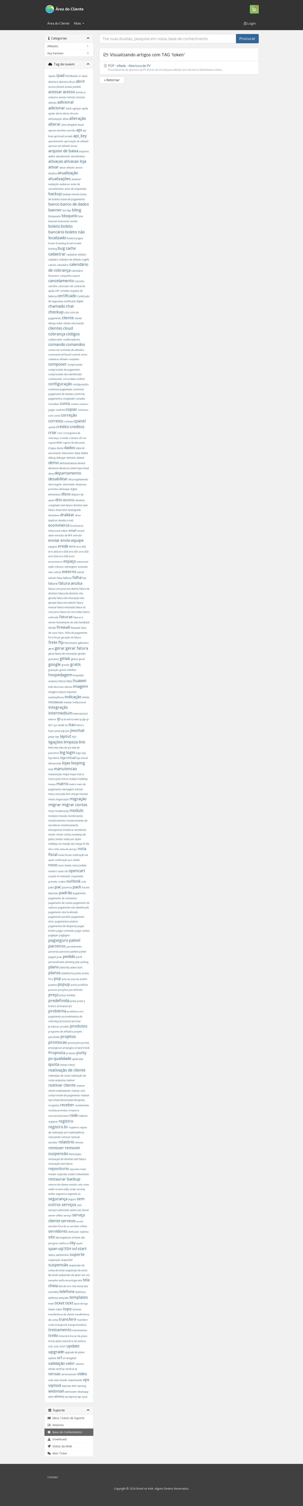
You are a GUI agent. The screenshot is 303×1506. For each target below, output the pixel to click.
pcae (59, 957)
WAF (74, 1386)
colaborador (55, 339)
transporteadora (77, 1325)
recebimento (82, 1105)
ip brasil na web (70, 719)
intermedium (60, 713)
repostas (74, 1169)
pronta (85, 1042)
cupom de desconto (74, 442)
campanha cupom (70, 275)
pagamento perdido (59, 916)
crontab (64, 438)
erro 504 (53, 556)
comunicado (55, 379)
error (72, 556)
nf (84, 843)
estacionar (83, 561)
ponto (78, 973)
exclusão (83, 566)
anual (81, 124)
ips (55, 725)
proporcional (82, 1047)
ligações (55, 742)
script (73, 1189)
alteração (77, 118)
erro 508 (63, 556)
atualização (68, 172)
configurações (81, 384)
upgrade (56, 1351)
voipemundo (75, 1380)
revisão (73, 1184)
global (74, 659)
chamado (56, 306)
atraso (79, 167)
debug (51, 457)
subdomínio (62, 1255)
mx (60, 843)
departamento (67, 473)
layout (65, 736)
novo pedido (79, 865)
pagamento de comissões (62, 898)
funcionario (71, 643)
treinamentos (79, 1330)
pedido (69, 956)
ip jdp (82, 719)
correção (69, 415)
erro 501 (73, 551)
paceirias (67, 887)
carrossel (63, 286)
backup (55, 193)
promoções (74, 1042)
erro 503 (84, 551)
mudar (59, 839)
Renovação (75, 1154)
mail (50, 769)
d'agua (52, 448)
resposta (62, 1174)
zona (84, 1396)
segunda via (74, 1194)
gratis (75, 664)
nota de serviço (68, 849)
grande (65, 665)
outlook (73, 881)
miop (51, 811)
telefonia (53, 1297)
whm (51, 1396)
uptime (52, 1358)
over (83, 881)
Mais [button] (78, 23)
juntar (51, 736)
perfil (79, 957)
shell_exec (73, 1231)
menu (51, 794)
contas (74, 404)
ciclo (66, 312)
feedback (84, 622)
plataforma (67, 973)
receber (67, 1104)
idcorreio (59, 687)
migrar (54, 804)
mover (51, 834)
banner (55, 210)
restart (71, 1174)
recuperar (73, 1110)
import (62, 692)
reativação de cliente (66, 1070)
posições (63, 990)
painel (74, 940)
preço (53, 994)
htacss (62, 681)
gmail (82, 659)
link (82, 742)
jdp (63, 731)
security (81, 1189)
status (51, 1255)
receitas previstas (58, 1110)
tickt (69, 1303)
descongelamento (78, 479)
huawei (79, 680)
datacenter (68, 453)
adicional (65, 102)
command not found (59, 354)
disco (66, 494)
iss (66, 725)
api (79, 130)
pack (77, 886)
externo (69, 571)
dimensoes (54, 494)
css (84, 438)
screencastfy (62, 1189)
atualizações (59, 178)
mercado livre (63, 794)
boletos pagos (75, 238)
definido (71, 457)
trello (53, 1335)
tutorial (67, 1341)
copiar (71, 409)
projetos (68, 1036)
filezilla (52, 627)
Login (250, 23)
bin (64, 210)
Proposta (56, 1052)
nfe (87, 843)
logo (78, 753)
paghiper (53, 935)
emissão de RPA (63, 535)
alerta (59, 113)
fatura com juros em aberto (63, 588)
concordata (69, 379)
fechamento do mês (67, 622)
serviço (67, 1215)
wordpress (71, 1396)
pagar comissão (65, 930)
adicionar (56, 108)
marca (80, 774)
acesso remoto (67, 97)
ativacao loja (75, 161)
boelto (74, 221)
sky (73, 1242)
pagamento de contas (60, 903)
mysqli (66, 843)
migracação (62, 799)
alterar (54, 124)
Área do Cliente (58, 23)
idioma (68, 687)
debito (84, 453)
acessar (55, 91)
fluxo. (61, 632)
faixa (59, 578)
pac (58, 886)
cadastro (53, 259)
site (51, 1237)
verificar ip (71, 1369)
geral (51, 648)
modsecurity (62, 811)
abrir (80, 81)
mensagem (68, 789)
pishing (84, 962)
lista (56, 747)
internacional (80, 713)
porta (74, 984)
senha (73, 1210)
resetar (52, 1174)
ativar (53, 167)
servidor (80, 1221)
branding (61, 243)
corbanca (83, 410)
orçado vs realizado (59, 876)
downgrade (74, 510)
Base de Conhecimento (64, 1432)
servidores (57, 1231)
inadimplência (56, 697)
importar (72, 692)
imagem (80, 686)
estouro (59, 566)
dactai (60, 448)
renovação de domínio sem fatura (67, 1159)
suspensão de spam (70, 1275)
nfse (56, 849)
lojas (66, 762)
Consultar (53, 404)
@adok (74, 76)
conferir (80, 379)
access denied (56, 86)
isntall (61, 725)
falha (77, 577)
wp (79, 1396)
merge (74, 794)
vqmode (66, 1386)
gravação (53, 670)
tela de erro (65, 1286)
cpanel (80, 420)
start (82, 1248)
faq (84, 578)
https (69, 681)
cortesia (68, 421)
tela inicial (77, 1286)
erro (72, 546)
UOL (50, 1346)
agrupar (76, 108)
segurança (57, 1198)
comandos (75, 344)
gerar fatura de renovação (62, 653)
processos (65, 1021)
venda (51, 1369)
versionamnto (69, 1374)
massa (51, 784)
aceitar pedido (73, 86)
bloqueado (54, 216)
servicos (68, 1220)
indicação (73, 696)
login (70, 752)
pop (57, 978)
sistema (84, 1231)
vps (86, 1379)
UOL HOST (60, 1346)
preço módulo (67, 995)
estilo (51, 566)
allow (65, 119)
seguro (72, 1199)
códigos (73, 334)
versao (54, 1373)
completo (74, 359)
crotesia (73, 438)
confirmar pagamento (60, 389)
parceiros (57, 946)
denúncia (53, 468)
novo (52, 864)
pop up (66, 979)
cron (59, 433)
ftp (61, 642)
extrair (80, 572)
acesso (69, 91)
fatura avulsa (70, 583)
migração (78, 798)
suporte (77, 1254)
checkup (56, 312)
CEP (57, 291)
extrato (52, 578)
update (72, 1346)
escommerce (55, 561)
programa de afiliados (60, 1031)
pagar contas (82, 930)
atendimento (63, 156)
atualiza (52, 173)
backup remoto (71, 194)
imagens (53, 692)
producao (53, 1026)
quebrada (77, 1059)
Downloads (57, 1439)
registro (66, 1121)
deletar (80, 457)
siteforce (64, 1243)
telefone (67, 1291)
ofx (66, 871)
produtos (78, 1026)
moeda (63, 816)
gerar (60, 648)
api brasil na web (63, 136)
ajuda (85, 108)
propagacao (55, 1047)
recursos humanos (58, 1115)
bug (61, 248)
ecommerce (59, 525)
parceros (65, 951)
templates (78, 1297)
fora (50, 637)
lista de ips (65, 747)
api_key (80, 135)
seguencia (61, 1194)
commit (76, 354)
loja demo (54, 758)
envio (65, 540)
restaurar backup (64, 1179)
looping (78, 762)
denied (81, 463)
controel (60, 410)
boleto (54, 226)
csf (80, 438)
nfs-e (51, 849)
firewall (63, 627)
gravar (62, 670)
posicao (52, 990)
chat (70, 306)
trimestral (64, 1336)
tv (72, 1341)
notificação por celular (67, 860)
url (59, 1357)
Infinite (85, 697)
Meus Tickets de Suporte (65, 1418)
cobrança (56, 334)
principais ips (64, 1006)
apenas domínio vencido (62, 130)
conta (65, 403)
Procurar (247, 38)
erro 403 (81, 546)
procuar (76, 1021)
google (54, 664)
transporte (61, 1325)
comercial (53, 350)
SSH (67, 1248)
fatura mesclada (66, 607)
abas (84, 76)
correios (55, 420)
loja (84, 753)
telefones (80, 1292)
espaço (69, 561)
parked (74, 951)
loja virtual (68, 758)
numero (52, 871)
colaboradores (71, 339)
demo (53, 462)
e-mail (69, 520)
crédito (62, 426)
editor (64, 530)
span (52, 1248)
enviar (54, 540)
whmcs (59, 1396)
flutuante (75, 627)
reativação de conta (59, 1075)
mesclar (83, 794)
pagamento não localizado (63, 912)
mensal (79, 789)
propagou (68, 1047)
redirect (83, 1115)
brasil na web (74, 243)
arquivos (84, 151)
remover (56, 1147)
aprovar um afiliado (59, 146)
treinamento (59, 1329)
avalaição (53, 184)
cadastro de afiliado (70, 259)
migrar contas (74, 804)
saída (51, 1189)
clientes (55, 328)
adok (68, 108)
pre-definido (76, 990)
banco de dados (74, 204)
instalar (68, 702)
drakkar (67, 514)
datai (77, 453)
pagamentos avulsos (66, 921)
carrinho (53, 286)
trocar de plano (78, 1336)
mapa (66, 774)
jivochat (77, 730)
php (77, 962)
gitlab (65, 658)
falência (67, 578)
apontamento (55, 141)
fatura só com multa (71, 612)
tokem (51, 1309)
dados (69, 447)
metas (51, 799)
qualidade (62, 1058)
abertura (53, 81)
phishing (69, 962)
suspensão (58, 1264)
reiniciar (65, 1137)
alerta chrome (70, 113)
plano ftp (65, 967)
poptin (83, 979)
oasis (61, 871)
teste (51, 1303)
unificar (82, 1341)
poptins (52, 984)
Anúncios (55, 1425)
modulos (53, 816)
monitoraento (75, 816)
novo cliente (64, 865)
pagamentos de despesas (62, 926)
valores (80, 1364)
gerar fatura (77, 648)
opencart (77, 870)
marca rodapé (69, 779)
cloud (68, 328)
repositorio (58, 1168)
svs (87, 1275)
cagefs (85, 259)
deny (51, 473)
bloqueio (69, 215)
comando (56, 344)
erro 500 (63, 551)
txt (75, 1341)
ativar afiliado (67, 167)
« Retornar (112, 80)
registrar (53, 1121)
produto (64, 1026)
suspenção (54, 1260)
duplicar (52, 520)
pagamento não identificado (73, 907)
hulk (50, 687)
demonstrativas (68, 463)
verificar (60, 1369)
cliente (68, 317)
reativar (70, 1080)
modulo (76, 810)
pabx (51, 887)
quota (53, 1064)
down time (61, 510)
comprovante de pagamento (64, 369)
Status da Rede (59, 1446)
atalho (51, 156)
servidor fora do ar (58, 1226)
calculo (52, 265)
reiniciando (54, 1137)
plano (53, 966)
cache (71, 248)
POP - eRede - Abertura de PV (179, 68)
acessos (80, 97)
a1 (79, 76)
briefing (52, 248)
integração (58, 707)
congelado (69, 398)
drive (78, 515)
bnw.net (52, 221)
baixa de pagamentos (73, 199)
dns (58, 499)
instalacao (55, 702)
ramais (63, 1064)
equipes (52, 546)
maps (73, 774)
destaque (64, 489)
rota (80, 1184)
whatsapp (83, 1391)
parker (82, 951)
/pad (60, 75)
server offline (55, 1215)
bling (76, 210)
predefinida (58, 1000)
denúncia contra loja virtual (74, 468)
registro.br (58, 1126)
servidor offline (78, 1226)
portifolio (83, 984)
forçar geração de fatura (67, 637)
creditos (77, 426)
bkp (69, 210)
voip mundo (60, 1380)
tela (80, 1280)
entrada (77, 535)
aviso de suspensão (75, 188)
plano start (76, 967)
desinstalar (69, 484)
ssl (74, 1248)
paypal (52, 957)
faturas (66, 616)
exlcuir (57, 572)
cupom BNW (55, 442)
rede (74, 1115)
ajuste (51, 113)
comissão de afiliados (72, 350)
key (57, 736)
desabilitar (58, 478)
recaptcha (53, 1105)
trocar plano (55, 1341)
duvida (62, 520)
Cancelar (79, 281)
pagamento (79, 893)
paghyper (64, 935)
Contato (52, 1477)
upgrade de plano (75, 1352)
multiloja (53, 843)
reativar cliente (62, 1085)
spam (79, 1243)
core (50, 415)
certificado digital (73, 301)
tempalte (64, 1297)
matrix (62, 783)
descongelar (55, 484)
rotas (86, 1184)
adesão (52, 102)
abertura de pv (67, 81)
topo (67, 1308)
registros (74, 1127)
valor (70, 1363)
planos (54, 972)
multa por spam (72, 839)
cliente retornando (73, 323)
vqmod (54, 1385)
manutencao (65, 768)
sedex (51, 1194)
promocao (57, 1042)
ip (58, 718)
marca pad (54, 779)
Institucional (79, 702)
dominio (69, 500)
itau (72, 724)
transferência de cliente (61, 1314)
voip (50, 1380)
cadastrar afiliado (76, 254)
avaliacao (65, 184)
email (72, 530)
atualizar (76, 179)
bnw (80, 216)
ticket (59, 1303)
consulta (80, 398)
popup (64, 984)
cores (57, 415)
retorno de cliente (58, 1184)
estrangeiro (71, 566)
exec (50, 572)
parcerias (53, 951)
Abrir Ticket (57, 1453)
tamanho (53, 1280)
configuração (60, 383)
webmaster (71, 1391)
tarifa (62, 1280)
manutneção (55, 774)
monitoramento (57, 820)
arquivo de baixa (63, 150)
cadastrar (57, 254)
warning (81, 1386)
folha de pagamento (76, 632)
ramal (71, 1064)
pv (50, 1058)
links (50, 747)
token (59, 1309)
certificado (67, 295)
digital (73, 489)
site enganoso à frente (68, 1237)
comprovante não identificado (65, 374)
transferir (68, 1319)
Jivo (68, 731)
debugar (61, 457)
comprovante (74, 364)
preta (73, 1001)
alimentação (55, 119)
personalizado (56, 962)
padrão (65, 892)
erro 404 (53, 551)
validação (56, 1363)
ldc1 (74, 736)
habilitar (71, 670)
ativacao (55, 161)
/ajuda (51, 76)
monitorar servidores (74, 830)
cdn (71, 286)
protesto (71, 1053)
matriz (72, 784)
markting (82, 779)
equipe (77, 540)
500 (67, 76)
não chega (76, 843)
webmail (56, 1391)
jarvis (57, 731)
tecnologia (71, 1280)
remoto (79, 1142)
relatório (66, 1142)
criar (52, 432)
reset (83, 1169)
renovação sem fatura (60, 1163)
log (62, 752)
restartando (82, 1174)
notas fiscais (65, 855)
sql (60, 1248)
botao (51, 243)
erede (63, 546)
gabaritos (83, 643)
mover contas (63, 834)
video (82, 1373)
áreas (74, 146)
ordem (62, 881)
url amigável (69, 1358)
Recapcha (79, 1100)
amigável (72, 124)
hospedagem (60, 674)
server (85, 1210)
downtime (53, 515)
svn (83, 1275)
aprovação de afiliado (76, 141)
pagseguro (58, 940)
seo (79, 1210)
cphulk (51, 427)
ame (63, 124)
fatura (52, 583)
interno (52, 719)
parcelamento (74, 946)
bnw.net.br (64, 221)
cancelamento (61, 280)
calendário (63, 265)
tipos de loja (81, 1303)
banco (54, 204)
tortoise (76, 1309)
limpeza (71, 742)
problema (57, 1011)
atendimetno (78, 156)
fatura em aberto (66, 602)
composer (57, 364)
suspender (67, 1260)
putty (81, 1052)
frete (52, 642)
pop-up (75, 979)
